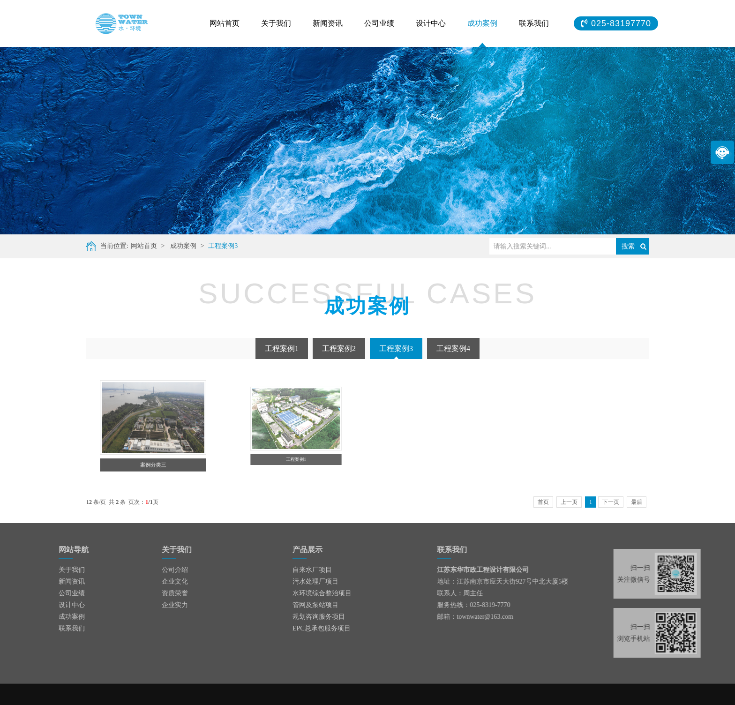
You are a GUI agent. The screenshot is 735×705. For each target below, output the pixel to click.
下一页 (610, 502)
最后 (636, 502)
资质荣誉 (150, 593)
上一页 (569, 502)
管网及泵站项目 (315, 604)
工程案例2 (339, 348)
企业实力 (150, 604)
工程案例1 (282, 348)
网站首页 (225, 23)
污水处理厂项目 (315, 581)
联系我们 (534, 23)
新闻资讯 (328, 23)
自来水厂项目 (312, 569)
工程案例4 (453, 348)
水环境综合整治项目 (322, 593)
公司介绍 (150, 569)
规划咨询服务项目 (318, 616)
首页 (543, 502)
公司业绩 (379, 23)
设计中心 (431, 23)
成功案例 (482, 23)
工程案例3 (222, 245)
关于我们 (276, 23)
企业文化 (150, 581)
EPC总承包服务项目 (321, 628)
